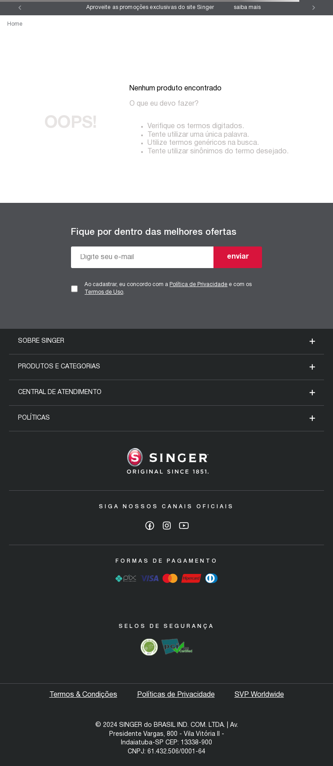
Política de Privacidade (198, 284)
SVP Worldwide (259, 695)
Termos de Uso (103, 292)
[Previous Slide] (19, 7)
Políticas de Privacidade (176, 695)
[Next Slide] (313, 7)
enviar (238, 257)
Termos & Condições (83, 695)
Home (14, 24)
